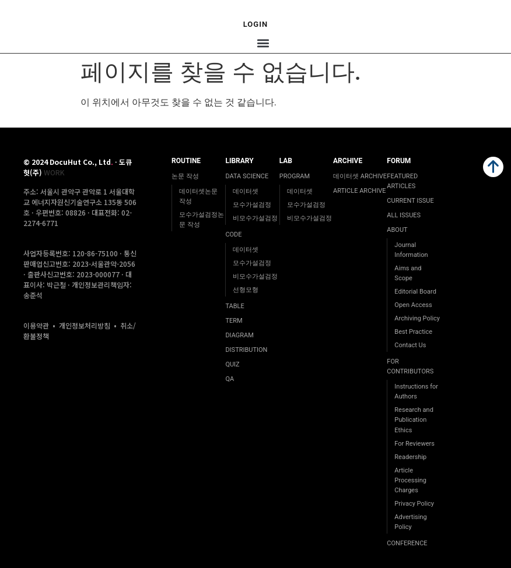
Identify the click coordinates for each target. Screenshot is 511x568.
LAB (285, 161)
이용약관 (36, 325)
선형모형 (245, 290)
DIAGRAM (239, 335)
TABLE (234, 306)
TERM (233, 320)
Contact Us (410, 345)
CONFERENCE (407, 543)
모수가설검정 (252, 205)
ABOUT (397, 230)
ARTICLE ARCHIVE (359, 191)
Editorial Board (415, 291)
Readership (410, 457)
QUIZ (232, 364)
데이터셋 (245, 191)
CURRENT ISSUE (410, 200)
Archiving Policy (417, 318)
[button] (262, 43)
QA (229, 379)
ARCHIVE (347, 161)
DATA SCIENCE (246, 176)
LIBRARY (239, 161)
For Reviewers (414, 443)
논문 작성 (185, 176)
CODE (233, 234)
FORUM (399, 161)
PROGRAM (294, 176)
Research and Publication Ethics (413, 419)
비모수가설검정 (255, 218)
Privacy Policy (414, 503)
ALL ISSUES (404, 215)
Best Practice (413, 332)
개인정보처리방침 (84, 325)
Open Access (413, 305)
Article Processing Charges (410, 480)
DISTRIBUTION (246, 350)
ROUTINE (186, 161)
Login (255, 24)
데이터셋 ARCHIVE (360, 176)
